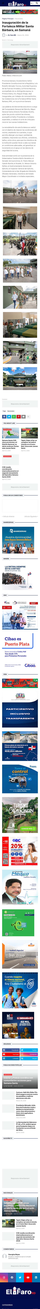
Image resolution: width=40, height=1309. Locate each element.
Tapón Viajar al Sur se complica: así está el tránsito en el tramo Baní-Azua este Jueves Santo (29, 444)
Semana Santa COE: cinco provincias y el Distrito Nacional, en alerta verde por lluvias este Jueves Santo (10, 444)
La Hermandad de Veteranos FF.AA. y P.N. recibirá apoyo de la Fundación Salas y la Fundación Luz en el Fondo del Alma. (26, 1126)
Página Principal (7, 19)
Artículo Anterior (8, 516)
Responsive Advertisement (20, 45)
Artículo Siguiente (31, 516)
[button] (3, 3)
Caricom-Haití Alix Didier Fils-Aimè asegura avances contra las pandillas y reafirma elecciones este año (27, 1095)
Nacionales (19, 19)
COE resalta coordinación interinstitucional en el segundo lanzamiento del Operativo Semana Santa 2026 (10, 472)
